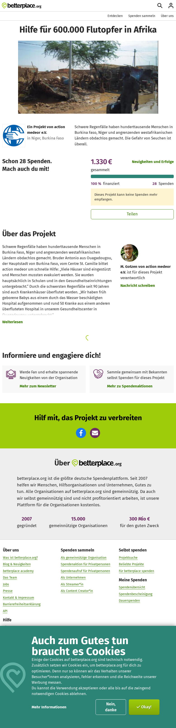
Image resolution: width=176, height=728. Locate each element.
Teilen (132, 214)
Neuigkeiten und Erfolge (153, 161)
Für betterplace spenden (136, 571)
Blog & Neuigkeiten (17, 564)
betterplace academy (18, 571)
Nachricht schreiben (137, 285)
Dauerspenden (129, 601)
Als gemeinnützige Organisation (83, 557)
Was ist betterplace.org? (20, 557)
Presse (8, 591)
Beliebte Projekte (131, 564)
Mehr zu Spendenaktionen (130, 386)
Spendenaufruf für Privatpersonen (85, 571)
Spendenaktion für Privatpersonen (85, 564)
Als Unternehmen (73, 577)
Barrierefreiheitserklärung (21, 604)
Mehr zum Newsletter (38, 386)
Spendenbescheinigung (135, 594)
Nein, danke (111, 707)
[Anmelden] (171, 5)
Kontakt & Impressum (18, 597)
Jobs (6, 584)
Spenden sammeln (141, 16)
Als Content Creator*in (77, 591)
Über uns (167, 16)
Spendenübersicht (132, 587)
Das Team (10, 577)
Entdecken (115, 16)
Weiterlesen (12, 322)
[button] (81, 433)
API (5, 611)
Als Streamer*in (72, 584)
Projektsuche (128, 557)
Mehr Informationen (49, 707)
